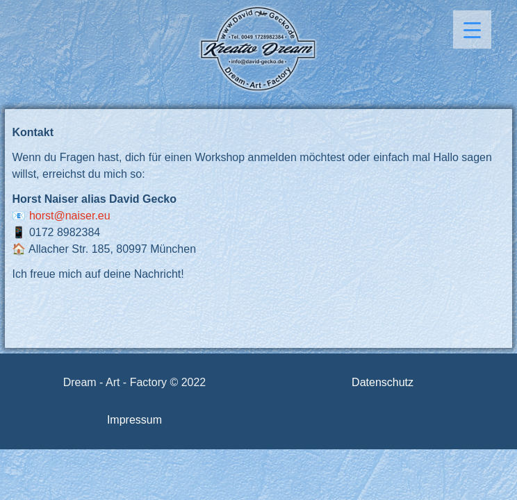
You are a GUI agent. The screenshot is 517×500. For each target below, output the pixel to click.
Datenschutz (382, 382)
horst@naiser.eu (69, 216)
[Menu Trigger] (472, 29)
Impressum (134, 420)
